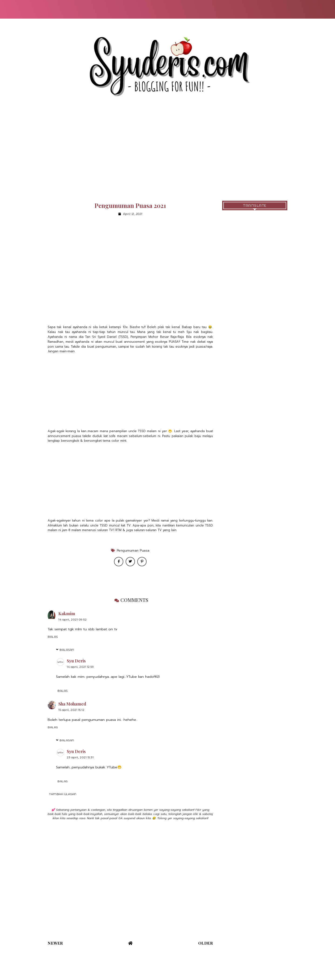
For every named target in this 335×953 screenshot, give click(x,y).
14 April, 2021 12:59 (80, 666)
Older (205, 943)
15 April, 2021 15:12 (71, 710)
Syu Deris (76, 661)
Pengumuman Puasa (133, 550)
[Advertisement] (167, 154)
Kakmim (66, 613)
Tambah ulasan (63, 794)
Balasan (67, 649)
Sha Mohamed (72, 704)
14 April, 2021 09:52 (72, 619)
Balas (53, 636)
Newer (55, 943)
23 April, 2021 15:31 (80, 757)
